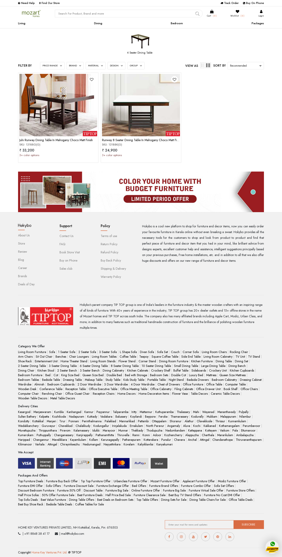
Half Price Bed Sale (118, 495)
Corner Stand (147, 361)
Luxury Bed (196, 375)
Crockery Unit (218, 370)
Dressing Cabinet (251, 380)
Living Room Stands (102, 361)
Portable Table (156, 380)
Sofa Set (162, 352)
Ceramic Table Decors (225, 393)
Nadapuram (76, 416)
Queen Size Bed (93, 375)
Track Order (230, 3)
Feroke (163, 416)
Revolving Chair (52, 393)
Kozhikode (59, 416)
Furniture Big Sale (117, 490)
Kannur (88, 412)
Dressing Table (72, 380)
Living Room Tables (104, 356)
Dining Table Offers (81, 499)
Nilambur (245, 416)
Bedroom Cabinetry (224, 380)
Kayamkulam (78, 439)
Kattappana (195, 430)
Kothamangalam (229, 426)
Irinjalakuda (119, 426)
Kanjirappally (84, 435)
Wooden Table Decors (32, 398)
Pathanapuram (131, 439)
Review (22, 251)
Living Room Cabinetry (218, 356)
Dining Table (224, 361)
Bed (47, 375)
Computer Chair (28, 393)
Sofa (52, 352)
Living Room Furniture (32, 352)
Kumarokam (25, 435)
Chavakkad (65, 426)
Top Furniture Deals (30, 481)
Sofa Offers (53, 486)
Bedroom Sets (159, 375)
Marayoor (109, 430)
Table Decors (199, 393)
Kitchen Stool (45, 370)
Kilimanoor (25, 444)
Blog (21, 260)
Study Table (113, 380)
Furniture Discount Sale (78, 486)
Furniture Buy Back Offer (62, 481)
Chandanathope (222, 439)
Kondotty (23, 421)
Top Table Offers (147, 499)
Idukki (96, 430)
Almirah (39, 384)
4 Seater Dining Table (139, 53)
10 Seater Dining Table (156, 366)
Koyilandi (136, 416)
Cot (56, 375)
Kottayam (211, 430)
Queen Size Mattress (232, 375)
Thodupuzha (154, 430)
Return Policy (109, 244)
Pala (235, 430)
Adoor (157, 435)
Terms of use (109, 236)
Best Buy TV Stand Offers (185, 495)
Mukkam (212, 416)
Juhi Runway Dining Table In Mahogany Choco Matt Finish (56, 140)
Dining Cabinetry (113, 370)
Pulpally (244, 412)
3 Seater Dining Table (63, 366)
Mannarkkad (127, 421)
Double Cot (178, 375)
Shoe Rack (25, 361)
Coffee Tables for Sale (89, 504)
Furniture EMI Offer (30, 486)
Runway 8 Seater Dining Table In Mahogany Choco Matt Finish (142, 140)
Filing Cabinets (183, 389)
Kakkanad (210, 426)
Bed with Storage (136, 375)
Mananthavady (226, 412)
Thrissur (220, 421)
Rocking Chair (239, 352)
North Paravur (155, 426)
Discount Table (93, 490)
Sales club (65, 268)
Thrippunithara (48, 430)
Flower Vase (180, 393)
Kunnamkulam (237, 421)
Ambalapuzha (245, 435)
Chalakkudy (83, 426)
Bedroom (177, 23)
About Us (24, 235)
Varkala (40, 444)
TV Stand (254, 356)
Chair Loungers (79, 356)
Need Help (26, 3)
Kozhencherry (173, 435)
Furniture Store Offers (240, 490)
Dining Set (241, 361)
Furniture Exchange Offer (112, 486)
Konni (146, 435)
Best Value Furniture (53, 499)
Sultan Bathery (27, 416)
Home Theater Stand (74, 361)
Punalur (166, 439)
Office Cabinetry (160, 389)
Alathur (189, 421)
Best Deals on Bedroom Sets (115, 499)
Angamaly (173, 426)
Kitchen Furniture (202, 361)
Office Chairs (249, 389)
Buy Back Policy (111, 260)
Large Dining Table (213, 366)
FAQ (62, 244)
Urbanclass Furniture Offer (130, 481)
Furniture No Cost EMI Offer (222, 495)
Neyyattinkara (112, 444)
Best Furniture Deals (89, 495)
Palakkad (110, 421)
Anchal (192, 439)
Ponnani (74, 421)
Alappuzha (192, 435)
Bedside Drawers (198, 380)
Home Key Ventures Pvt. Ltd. (49, 552)
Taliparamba (120, 412)
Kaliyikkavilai (145, 444)
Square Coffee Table (165, 356)
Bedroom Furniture (30, 375)
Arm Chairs (25, 356)
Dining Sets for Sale (173, 499)
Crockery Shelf (160, 370)
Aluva (186, 426)
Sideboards (198, 370)
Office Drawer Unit (208, 389)
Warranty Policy (111, 277)
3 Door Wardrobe (116, 384)
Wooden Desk (27, 389)
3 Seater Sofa (108, 352)
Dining (98, 23)
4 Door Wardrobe (142, 384)
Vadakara (106, 416)
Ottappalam (159, 421)
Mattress (211, 375)
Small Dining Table (186, 366)
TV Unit (240, 356)
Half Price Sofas (28, 495)
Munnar (123, 430)
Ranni (135, 435)
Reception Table (75, 389)
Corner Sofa (191, 352)
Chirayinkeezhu (70, 444)
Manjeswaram (42, 412)
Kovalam (129, 444)
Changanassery (63, 435)
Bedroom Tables (28, 380)
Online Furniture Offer (145, 490)
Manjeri (51, 421)
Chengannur (41, 439)
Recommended (238, 66)
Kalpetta (44, 416)
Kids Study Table (133, 380)
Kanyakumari (164, 444)
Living (21, 23)
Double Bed (114, 375)
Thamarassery (179, 416)
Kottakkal (38, 421)
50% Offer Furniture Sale (58, 495)
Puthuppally (44, 435)
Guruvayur (48, 426)
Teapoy (143, 356)
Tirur (62, 421)
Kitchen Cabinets (137, 370)
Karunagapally (110, 439)
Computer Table (235, 384)
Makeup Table (93, 380)
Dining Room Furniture (173, 361)
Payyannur (103, 412)
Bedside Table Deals (59, 504)
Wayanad (208, 412)
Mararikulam (225, 435)
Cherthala (208, 435)
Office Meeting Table (133, 389)
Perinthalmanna (92, 421)
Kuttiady (92, 416)
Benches (61, 356)
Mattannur (146, 412)
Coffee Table (128, 356)
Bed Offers (139, 486)
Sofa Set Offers (224, 486)
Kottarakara (151, 439)
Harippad (24, 439)
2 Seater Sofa (87, 352)
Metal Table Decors (62, 398)
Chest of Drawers (169, 384)
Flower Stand (127, 361)
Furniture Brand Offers (163, 486)
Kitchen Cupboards (242, 370)
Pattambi (143, 421)
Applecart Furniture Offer (199, 481)
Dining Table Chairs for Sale (207, 499)
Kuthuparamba (164, 412)
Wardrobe (24, 384)
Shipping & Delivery (113, 268)
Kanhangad (74, 412)
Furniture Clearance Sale (149, 495)
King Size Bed (70, 375)
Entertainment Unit (46, 361)
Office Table (214, 384)
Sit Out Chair (44, 356)
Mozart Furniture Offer (165, 481)
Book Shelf (230, 389)
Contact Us (66, 236)
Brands (22, 276)
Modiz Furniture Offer (232, 481)
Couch (175, 352)
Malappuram (228, 416)
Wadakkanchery (28, 426)
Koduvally (197, 416)
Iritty (134, 412)
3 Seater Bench (90, 370)
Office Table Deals (240, 499)
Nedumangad (91, 444)
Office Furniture (193, 384)
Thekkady (137, 430)
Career (22, 268)
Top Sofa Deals (28, 499)
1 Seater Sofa (66, 352)
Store (21, 243)
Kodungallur (101, 426)
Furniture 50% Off (69, 490)
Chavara (179, 439)
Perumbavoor (251, 426)
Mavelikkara (59, 439)
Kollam (93, 439)
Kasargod (24, 412)
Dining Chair (26, 370)
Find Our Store (49, 3)
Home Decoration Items (154, 393)
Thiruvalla (123, 435)
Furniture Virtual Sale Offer (206, 490)
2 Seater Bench (67, 370)
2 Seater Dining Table (32, 366)
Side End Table (190, 356)
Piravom (65, 430)
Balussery (121, 416)
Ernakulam (136, 426)
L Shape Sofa (128, 352)
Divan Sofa (147, 352)
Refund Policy (109, 252)
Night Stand (176, 380)
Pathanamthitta (105, 435)
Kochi (196, 426)
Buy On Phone (253, 3)
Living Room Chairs (214, 352)
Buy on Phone (68, 260)
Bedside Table (51, 380)
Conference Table (50, 389)
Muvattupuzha (26, 430)
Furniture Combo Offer (196, 486)
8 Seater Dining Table (125, 366)
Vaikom (224, 430)
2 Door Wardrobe (89, 384)
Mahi (196, 412)
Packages (258, 23)
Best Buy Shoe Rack (30, 504)
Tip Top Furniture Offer (96, 481)
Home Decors (126, 393)
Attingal (204, 439)
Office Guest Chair (77, 393)
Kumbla (59, 412)
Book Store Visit (69, 252)
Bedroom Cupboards (60, 384)
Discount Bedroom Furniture (36, 490)
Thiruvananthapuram (249, 439)
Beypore (150, 416)
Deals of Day (26, 284)
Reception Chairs (103, 393)
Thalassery (183, 412)
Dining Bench (237, 366)
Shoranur (176, 421)
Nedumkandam (175, 430)
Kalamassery (81, 430)
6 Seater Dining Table (94, 366)
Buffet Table (180, 370)
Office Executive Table (103, 389)
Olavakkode (204, 421)
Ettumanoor (248, 430)
